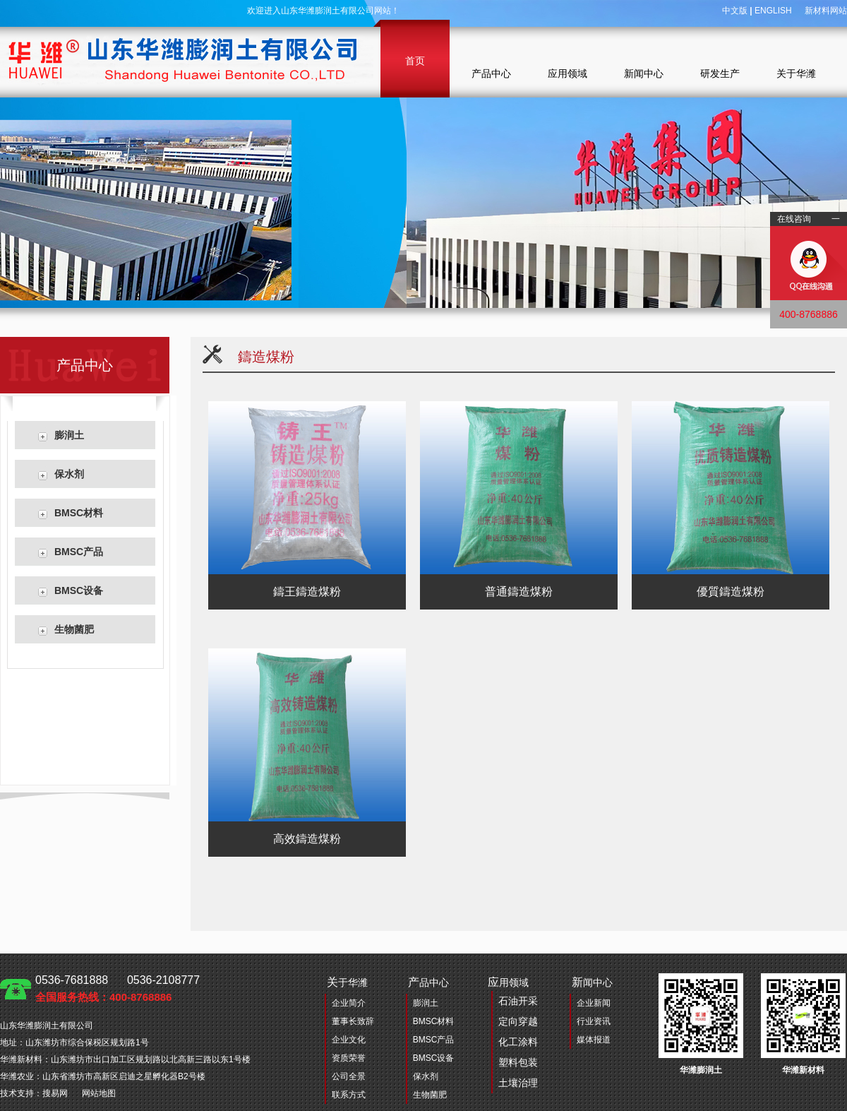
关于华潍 (796, 73)
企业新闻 (594, 1003)
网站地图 (99, 1093)
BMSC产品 (78, 551)
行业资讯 (594, 1021)
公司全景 (349, 1076)
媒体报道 (594, 1040)
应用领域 (567, 73)
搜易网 (55, 1093)
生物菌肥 (74, 629)
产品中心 (491, 73)
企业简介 (349, 1003)
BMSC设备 (78, 590)
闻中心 (592, 982)
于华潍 (347, 982)
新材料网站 (826, 11)
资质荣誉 (349, 1058)
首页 (415, 60)
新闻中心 (643, 73)
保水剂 (69, 474)
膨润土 (69, 435)
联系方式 (349, 1095)
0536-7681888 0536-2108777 (117, 988)
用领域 (513, 1034)
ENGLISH (773, 11)
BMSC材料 (78, 512)
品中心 (428, 982)
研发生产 (720, 73)
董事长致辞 (353, 1021)
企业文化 (349, 1040)
